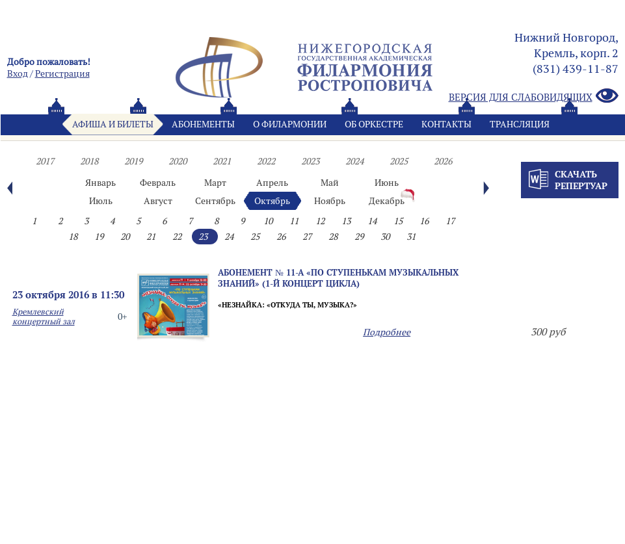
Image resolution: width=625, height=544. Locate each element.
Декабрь (387, 201)
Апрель (272, 182)
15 (398, 221)
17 (450, 221)
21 (150, 236)
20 (124, 236)
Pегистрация (62, 73)
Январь (100, 182)
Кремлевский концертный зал (43, 316)
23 (202, 236)
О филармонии (289, 124)
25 (254, 236)
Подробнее (386, 332)
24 (228, 236)
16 (424, 221)
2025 (399, 161)
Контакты (446, 124)
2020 (177, 161)
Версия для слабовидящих (533, 96)
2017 (45, 161)
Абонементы (203, 124)
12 (320, 221)
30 (385, 236)
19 (98, 236)
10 (268, 221)
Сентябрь (215, 201)
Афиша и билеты (112, 124)
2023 (310, 161)
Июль (101, 201)
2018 (89, 161)
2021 (222, 161)
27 (307, 236)
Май (330, 182)
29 (359, 236)
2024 (354, 161)
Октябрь (272, 201)
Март (215, 182)
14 (372, 221)
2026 (443, 161)
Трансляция (520, 124)
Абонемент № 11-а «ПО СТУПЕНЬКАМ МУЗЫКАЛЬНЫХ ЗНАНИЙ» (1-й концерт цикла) (338, 277)
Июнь (387, 182)
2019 (133, 161)
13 (346, 221)
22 (176, 236)
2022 (266, 161)
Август (158, 201)
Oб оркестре (374, 124)
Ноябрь (329, 201)
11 (294, 221)
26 (281, 236)
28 (333, 236)
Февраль (158, 182)
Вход (17, 73)
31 (411, 236)
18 (72, 236)
